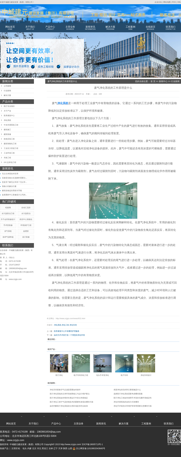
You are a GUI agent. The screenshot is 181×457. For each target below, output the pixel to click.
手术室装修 (8, 225)
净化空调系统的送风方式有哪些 (126, 402)
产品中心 (50, 27)
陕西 (65, 448)
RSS (174, 2)
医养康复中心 (9, 116)
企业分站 (158, 2)
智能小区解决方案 (9, 186)
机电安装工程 (9, 139)
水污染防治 (25, 213)
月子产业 (7, 111)
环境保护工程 (26, 225)
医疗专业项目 (9, 106)
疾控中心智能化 (26, 219)
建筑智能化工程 (10, 144)
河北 (39, 448)
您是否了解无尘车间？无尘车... (14, 182)
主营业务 (70, 27)
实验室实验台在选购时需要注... (14, 178)
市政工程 (7, 158)
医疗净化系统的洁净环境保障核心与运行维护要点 (70, 394)
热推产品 (4, 448)
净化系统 (7, 120)
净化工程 (65, 325)
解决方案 (110, 27)
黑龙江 (45, 448)
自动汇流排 (25, 208)
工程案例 (130, 27)
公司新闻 (7, 86)
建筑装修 (7, 134)
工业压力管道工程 (11, 148)
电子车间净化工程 (81, 375)
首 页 (153, 81)
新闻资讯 (90, 27)
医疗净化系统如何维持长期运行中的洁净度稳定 (69, 398)
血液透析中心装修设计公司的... (14, 195)
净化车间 (73, 325)
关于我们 (30, 27)
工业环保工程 (9, 153)
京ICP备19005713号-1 (92, 444)
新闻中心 (163, 81)
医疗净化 (59, 375)
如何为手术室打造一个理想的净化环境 (69, 335)
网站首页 (10, 27)
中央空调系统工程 (11, 125)
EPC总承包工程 (10, 162)
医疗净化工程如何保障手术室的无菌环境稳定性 (133, 398)
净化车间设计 (146, 375)
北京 (34, 448)
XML (179, 2)
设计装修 (26, 237)
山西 (70, 448)
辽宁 (55, 448)
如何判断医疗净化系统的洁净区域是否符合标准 (69, 406)
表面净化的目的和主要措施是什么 (127, 390)
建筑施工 (7, 130)
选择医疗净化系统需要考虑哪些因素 (128, 394)
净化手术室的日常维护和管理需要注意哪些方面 (133, 406)
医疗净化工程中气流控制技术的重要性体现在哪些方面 (71, 402)
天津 (60, 448)
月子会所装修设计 (8, 219)
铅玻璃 (8, 208)
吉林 (51, 448)
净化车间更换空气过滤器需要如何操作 (65, 390)
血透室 (26, 231)
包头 (24, 448)
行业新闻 (7, 91)
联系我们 (170, 27)
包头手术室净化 (102, 375)
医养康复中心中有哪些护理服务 (66, 331)
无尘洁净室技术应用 (10, 174)
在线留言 (150, 27)
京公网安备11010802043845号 (89, 448)
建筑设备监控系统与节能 (12, 190)
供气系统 (8, 231)
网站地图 (167, 2)
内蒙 (29, 448)
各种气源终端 (8, 237)
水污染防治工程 (8, 213)
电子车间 (124, 375)
